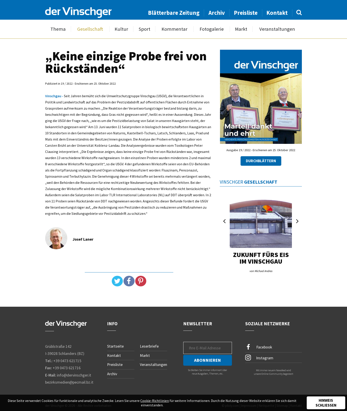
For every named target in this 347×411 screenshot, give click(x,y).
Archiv (216, 12)
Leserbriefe (149, 346)
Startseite (115, 346)
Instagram (259, 357)
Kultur (121, 29)
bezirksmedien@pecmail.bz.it (69, 382)
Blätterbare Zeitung (174, 12)
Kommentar (174, 29)
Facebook (258, 347)
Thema (58, 29)
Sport (144, 29)
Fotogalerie (212, 29)
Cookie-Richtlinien (154, 400)
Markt (241, 29)
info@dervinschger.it (74, 375)
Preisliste (246, 12)
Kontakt (277, 12)
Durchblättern (261, 160)
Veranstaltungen (277, 29)
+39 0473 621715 (67, 360)
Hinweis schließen (326, 403)
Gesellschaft (90, 29)
